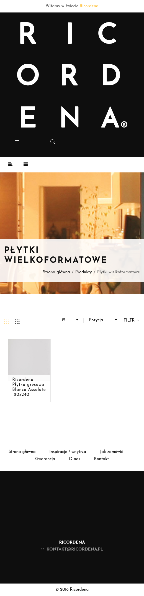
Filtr (130, 321)
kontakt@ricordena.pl (75, 549)
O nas (74, 459)
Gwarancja (45, 459)
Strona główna (56, 272)
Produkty (83, 272)
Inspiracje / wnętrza (67, 452)
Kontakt (101, 459)
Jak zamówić (111, 452)
